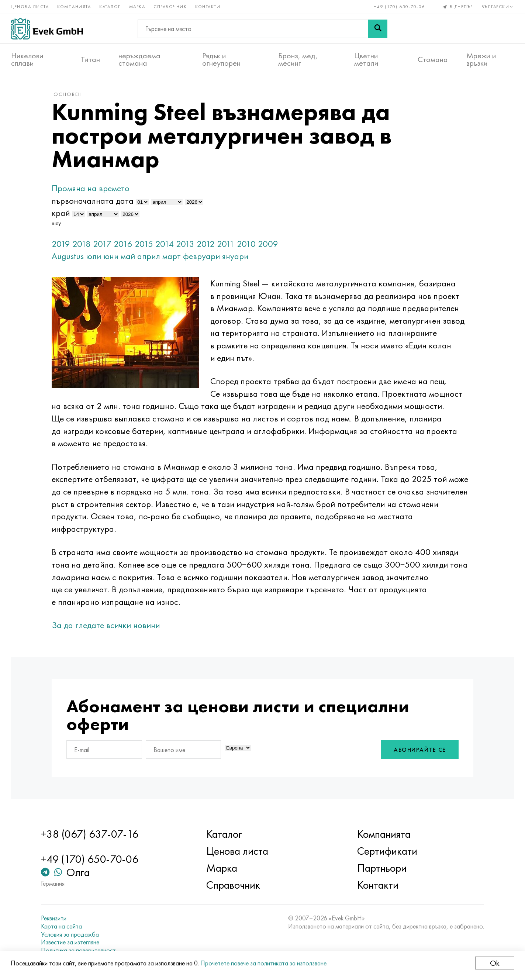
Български (497, 7)
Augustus (69, 257)
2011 (227, 245)
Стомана (433, 59)
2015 (146, 245)
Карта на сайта (62, 926)
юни (112, 257)
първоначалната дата (94, 201)
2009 (270, 245)
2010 (248, 245)
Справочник (170, 7)
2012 (207, 245)
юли (95, 257)
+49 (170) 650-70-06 (399, 7)
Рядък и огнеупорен (221, 59)
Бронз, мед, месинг (298, 59)
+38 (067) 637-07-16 (91, 834)
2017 (104, 245)
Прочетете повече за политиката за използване (264, 963)
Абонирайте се (418, 751)
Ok (494, 963)
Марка (137, 7)
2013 (187, 245)
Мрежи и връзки (481, 59)
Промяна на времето (92, 189)
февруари (203, 257)
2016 (124, 245)
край (62, 214)
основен (69, 95)
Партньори (381, 868)
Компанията (74, 7)
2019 (62, 245)
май (129, 257)
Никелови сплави (27, 59)
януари (237, 257)
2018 (83, 245)
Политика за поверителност (79, 950)
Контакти (208, 7)
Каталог (110, 7)
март (173, 257)
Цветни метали (366, 59)
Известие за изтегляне (71, 942)
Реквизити (55, 918)
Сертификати (386, 851)
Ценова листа (30, 7)
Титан (90, 59)
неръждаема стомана (139, 59)
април (150, 257)
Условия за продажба (71, 934)
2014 (166, 245)
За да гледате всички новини (107, 626)
